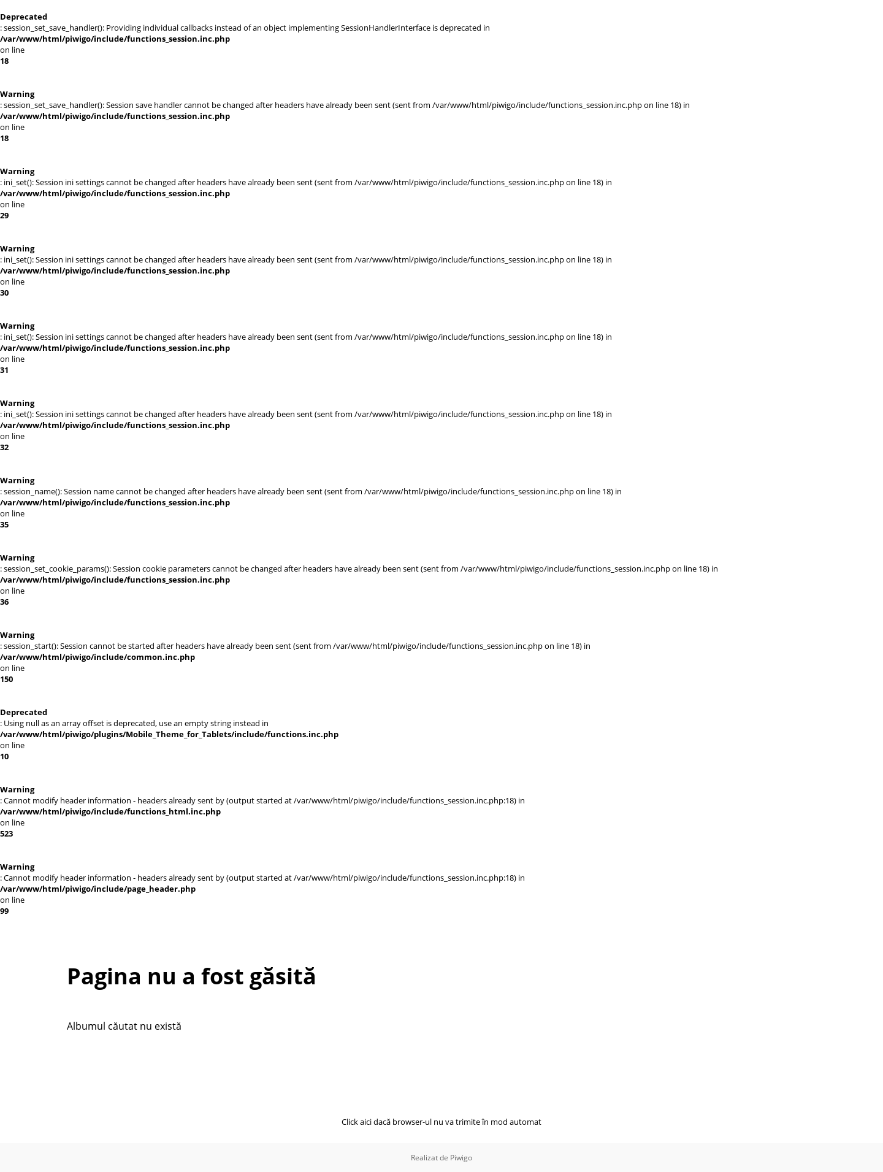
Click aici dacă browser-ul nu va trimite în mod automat (441, 1121)
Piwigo (461, 1157)
